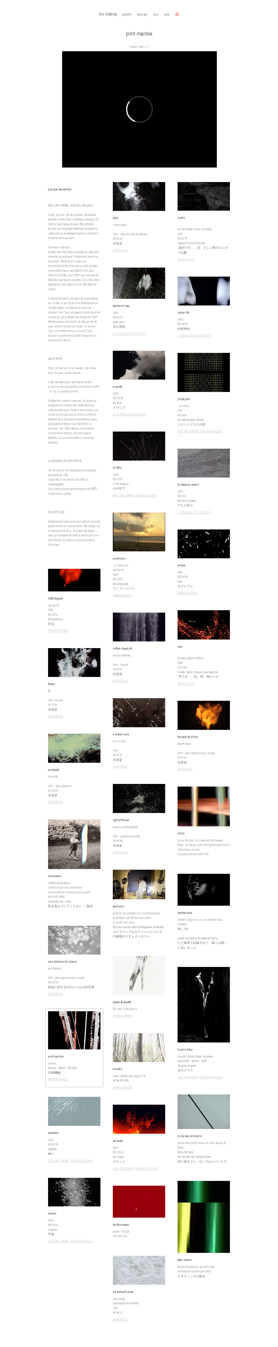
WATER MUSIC (120, 250)
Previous (133, 46)
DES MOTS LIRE (186, 259)
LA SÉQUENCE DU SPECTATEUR (129, 333)
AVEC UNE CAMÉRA (188, 431)
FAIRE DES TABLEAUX (210, 431)
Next (141, 46)
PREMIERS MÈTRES (123, 595)
